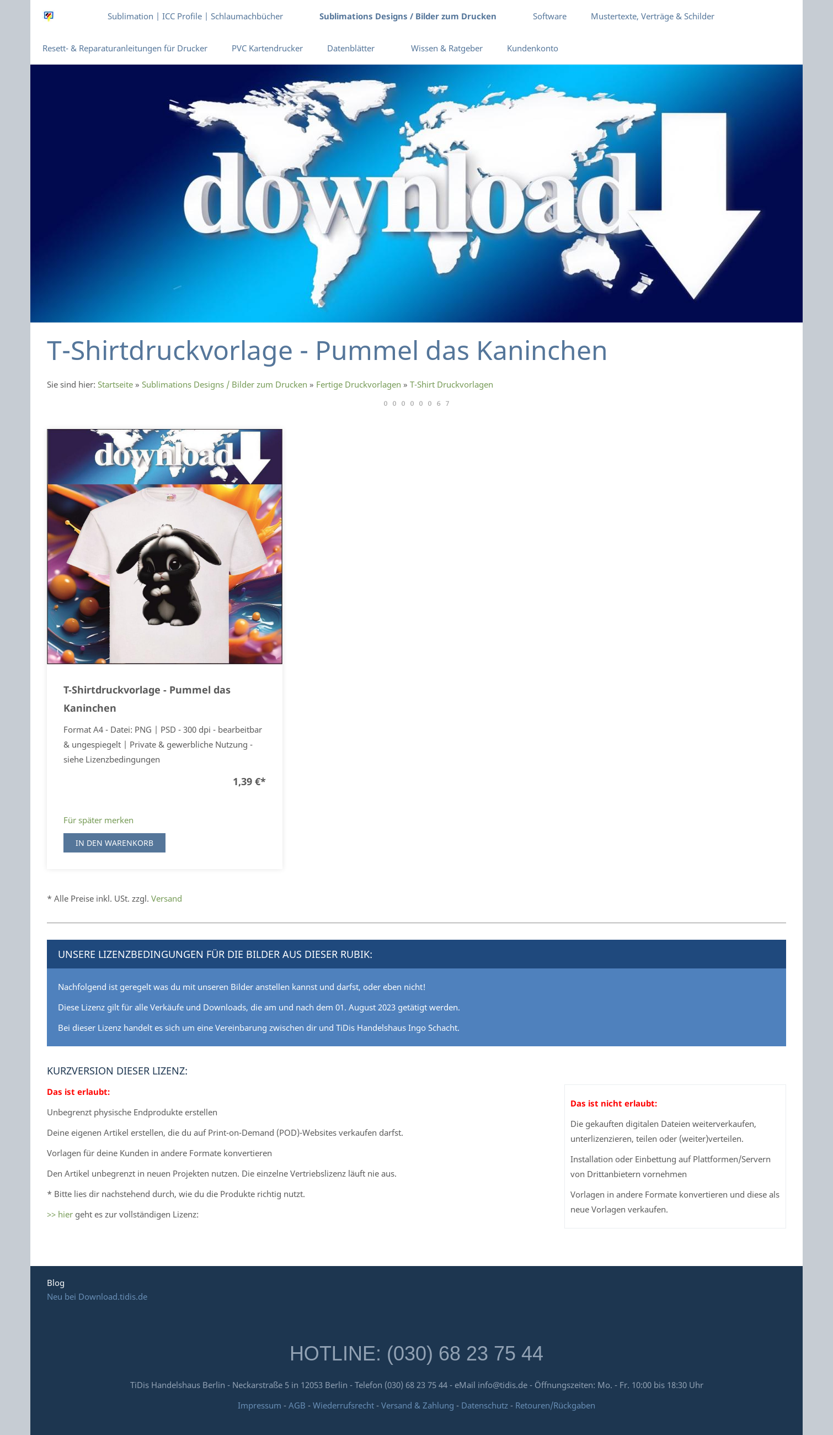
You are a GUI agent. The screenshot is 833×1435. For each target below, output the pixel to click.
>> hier (60, 1214)
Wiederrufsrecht (343, 1405)
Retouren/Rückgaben (555, 1405)
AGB (297, 1405)
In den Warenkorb (114, 843)
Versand (166, 898)
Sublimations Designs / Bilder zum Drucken (224, 384)
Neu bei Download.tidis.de (97, 1296)
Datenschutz (484, 1405)
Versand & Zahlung (418, 1405)
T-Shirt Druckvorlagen (451, 384)
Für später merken (98, 819)
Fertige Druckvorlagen (358, 384)
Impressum (259, 1405)
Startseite (115, 384)
